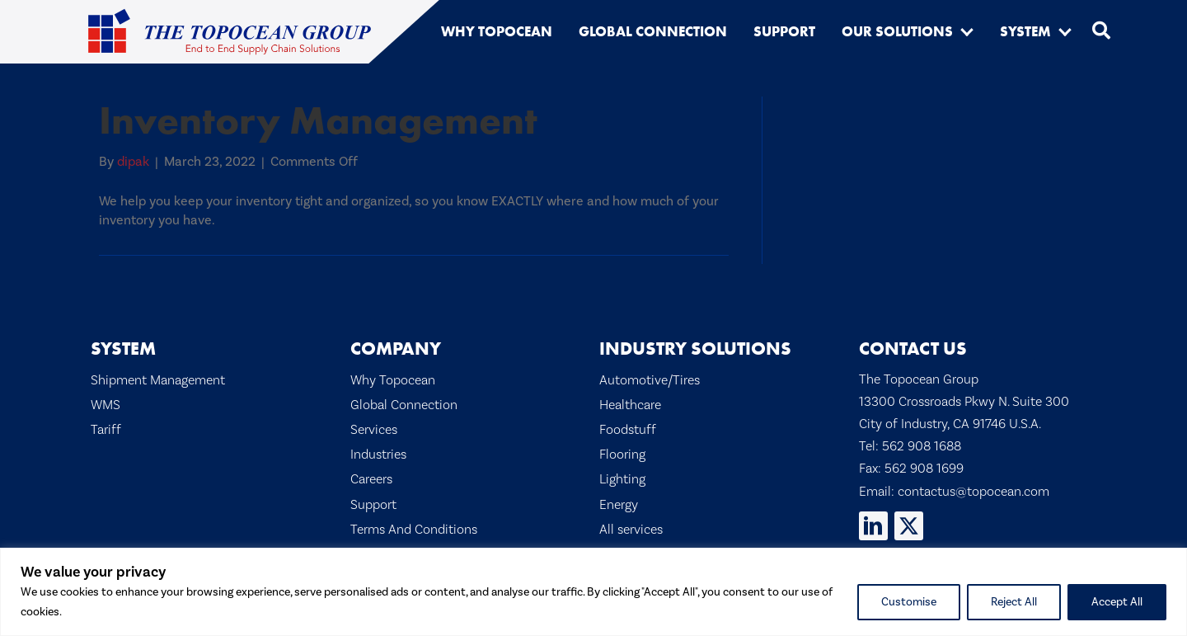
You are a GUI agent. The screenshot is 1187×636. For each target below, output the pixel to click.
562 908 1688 (921, 446)
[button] (967, 31)
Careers (371, 479)
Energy (618, 505)
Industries (378, 454)
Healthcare (630, 405)
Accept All (1116, 602)
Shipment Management (158, 380)
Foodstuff (627, 430)
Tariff (106, 430)
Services (373, 430)
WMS (105, 405)
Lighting (622, 479)
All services (631, 529)
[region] (593, 592)
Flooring (622, 454)
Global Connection (403, 405)
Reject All (1014, 602)
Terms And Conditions (413, 529)
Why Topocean (392, 380)
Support (373, 505)
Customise (908, 602)
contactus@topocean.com (973, 491)
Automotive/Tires (649, 380)
